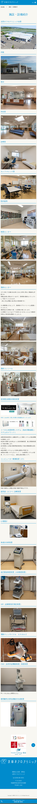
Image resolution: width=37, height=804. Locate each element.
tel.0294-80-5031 (18, 778)
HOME (3, 7)
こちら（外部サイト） (12, 693)
